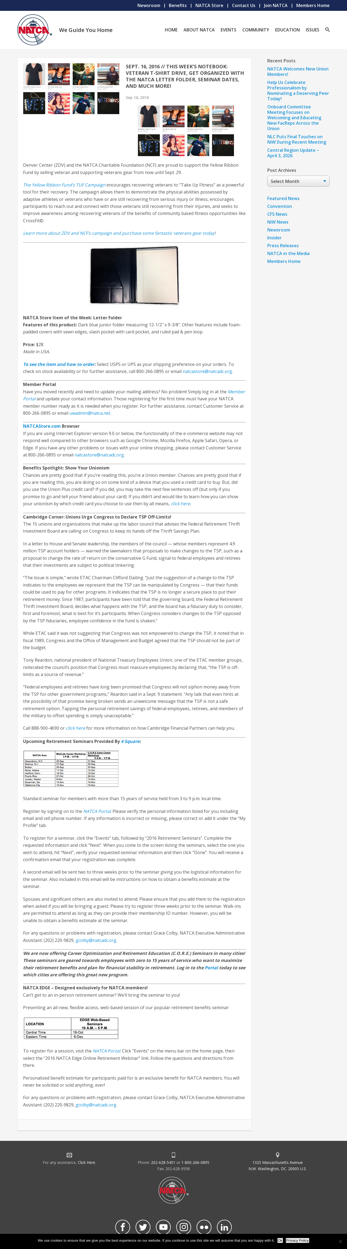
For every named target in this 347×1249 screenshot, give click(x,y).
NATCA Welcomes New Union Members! (298, 71)
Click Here (86, 1162)
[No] (340, 1241)
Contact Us (243, 5)
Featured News (283, 198)
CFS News (277, 214)
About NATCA (199, 30)
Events (228, 30)
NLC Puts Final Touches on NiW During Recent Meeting (296, 139)
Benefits (178, 5)
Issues (312, 30)
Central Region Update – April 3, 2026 (293, 153)
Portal (211, 968)
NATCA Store (209, 5)
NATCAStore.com (42, 426)
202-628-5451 (163, 1162)
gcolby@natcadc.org (96, 940)
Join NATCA (276, 5)
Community (255, 30)
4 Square (130, 741)
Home (171, 30)
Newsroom (148, 5)
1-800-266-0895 (195, 1162)
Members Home (313, 5)
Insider (274, 238)
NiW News (277, 222)
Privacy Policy (297, 1240)
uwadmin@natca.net (89, 413)
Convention (279, 206)
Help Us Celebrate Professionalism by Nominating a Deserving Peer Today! (298, 90)
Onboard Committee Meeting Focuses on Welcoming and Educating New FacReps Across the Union (294, 117)
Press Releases (283, 246)
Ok (280, 1240)
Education (287, 30)
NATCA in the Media (288, 253)
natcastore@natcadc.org (207, 371)
